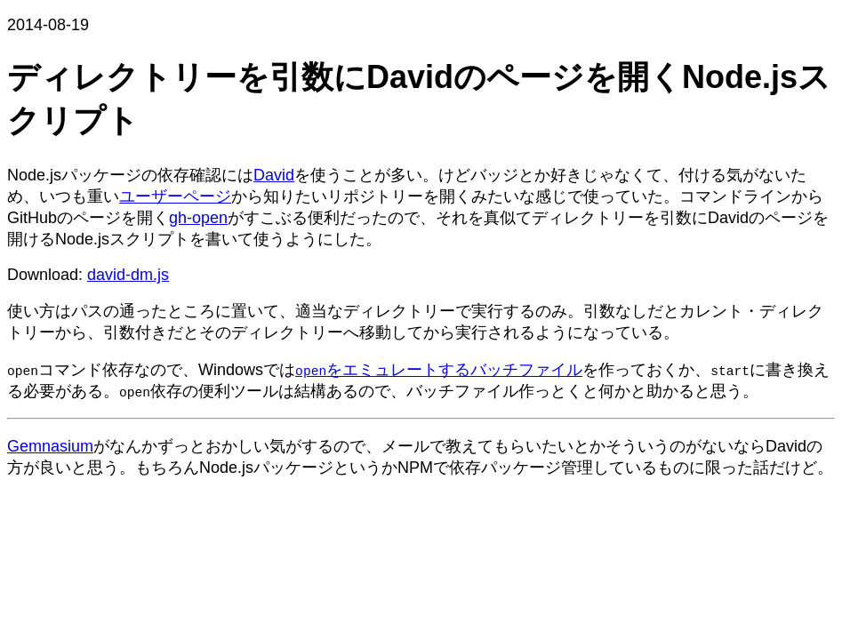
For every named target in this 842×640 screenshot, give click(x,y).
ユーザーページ (175, 196)
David (273, 175)
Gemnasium (50, 446)
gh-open (198, 218)
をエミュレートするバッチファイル (438, 370)
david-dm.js (128, 275)
